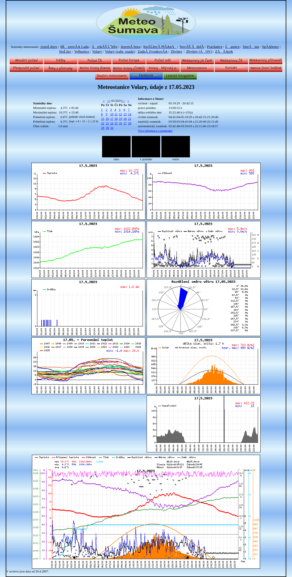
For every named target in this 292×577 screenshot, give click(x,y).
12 (120, 114)
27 (125, 123)
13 (125, 114)
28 (129, 123)
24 (111, 123)
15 (102, 118)
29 (102, 127)
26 (120, 123)
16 (107, 118)
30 (107, 127)
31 (111, 127)
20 (125, 118)
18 (115, 118)
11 (115, 114)
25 (115, 123)
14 (129, 114)
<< (108, 100)
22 (102, 123)
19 (120, 118)
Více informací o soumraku (155, 130)
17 (111, 118)
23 (107, 123)
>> (123, 100)
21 (129, 118)
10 (111, 114)
